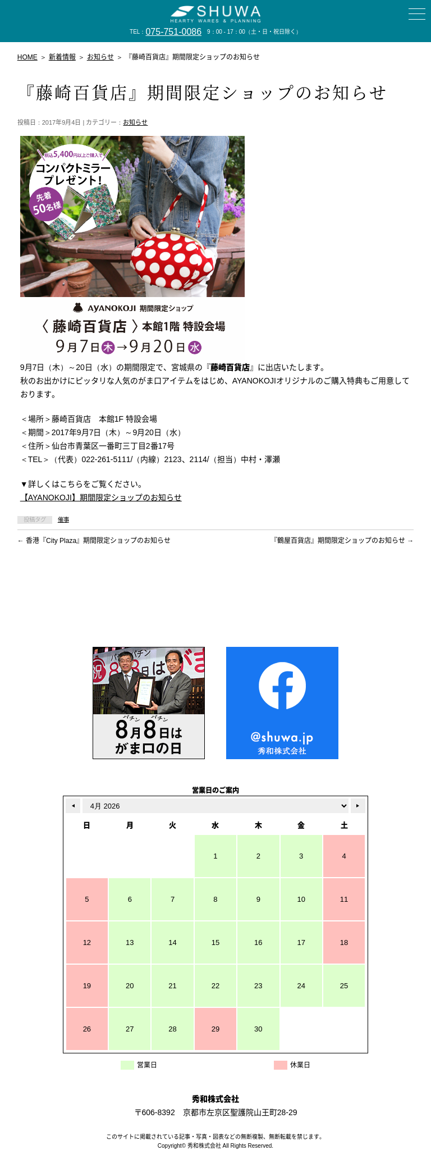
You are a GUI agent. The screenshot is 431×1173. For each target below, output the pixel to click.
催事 (63, 520)
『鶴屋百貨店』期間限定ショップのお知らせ (342, 541)
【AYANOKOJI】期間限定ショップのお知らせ (101, 497)
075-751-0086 (173, 31)
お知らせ (135, 122)
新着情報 (62, 57)
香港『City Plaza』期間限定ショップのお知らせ (94, 541)
